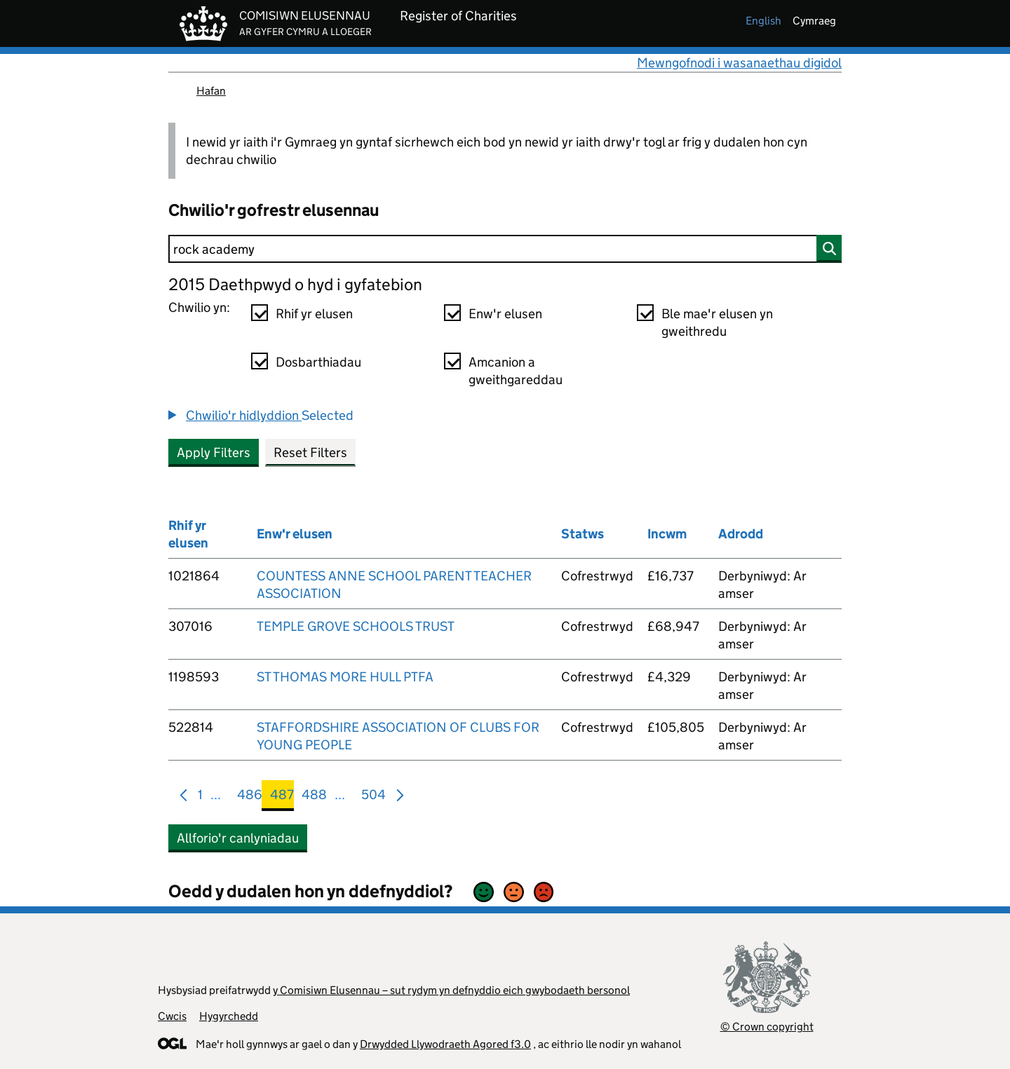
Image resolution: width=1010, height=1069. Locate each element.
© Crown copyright (767, 1026)
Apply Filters (213, 452)
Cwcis (172, 1016)
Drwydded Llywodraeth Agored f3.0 (445, 1044)
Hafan (211, 90)
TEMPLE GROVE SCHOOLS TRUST (355, 626)
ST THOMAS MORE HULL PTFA (345, 677)
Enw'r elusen (505, 314)
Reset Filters (310, 452)
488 (314, 797)
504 (373, 797)
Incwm (667, 534)
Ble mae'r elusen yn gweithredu (717, 322)
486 (249, 797)
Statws (582, 534)
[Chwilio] (505, 249)
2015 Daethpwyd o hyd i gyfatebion (295, 284)
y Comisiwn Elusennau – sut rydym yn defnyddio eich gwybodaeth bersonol (451, 990)
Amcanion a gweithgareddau (516, 371)
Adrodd (740, 534)
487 (282, 797)
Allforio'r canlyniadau (238, 838)
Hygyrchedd (228, 1016)
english (763, 20)
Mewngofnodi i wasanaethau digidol (739, 63)
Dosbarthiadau (318, 362)
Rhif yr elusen (314, 314)
